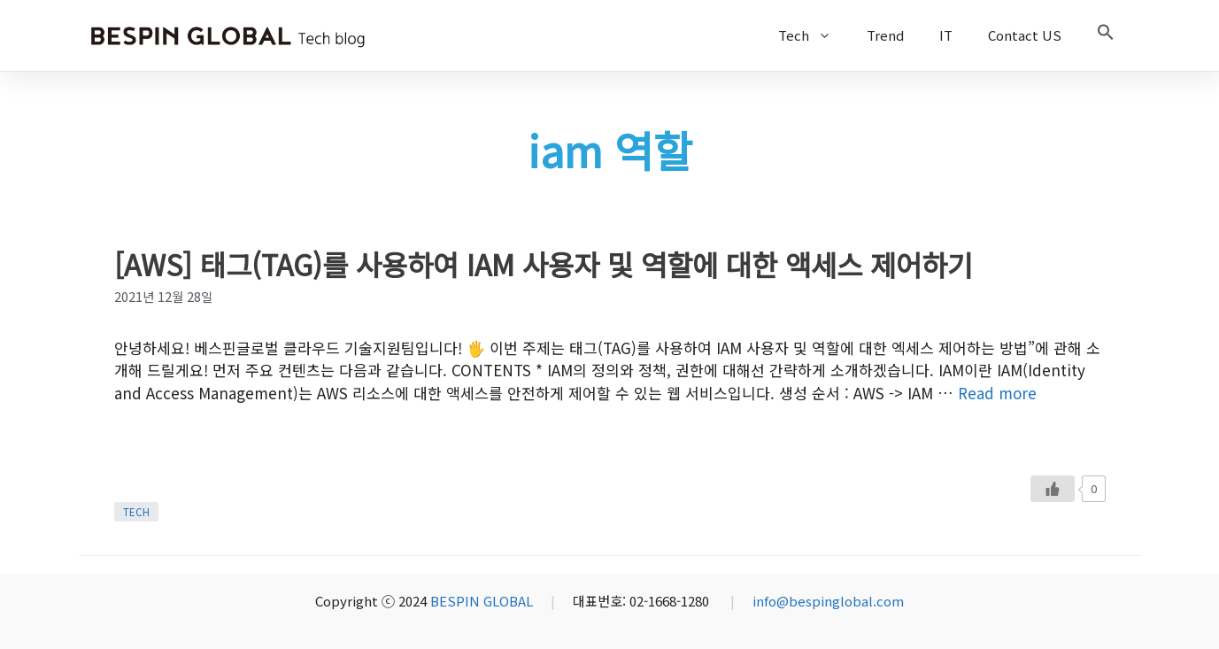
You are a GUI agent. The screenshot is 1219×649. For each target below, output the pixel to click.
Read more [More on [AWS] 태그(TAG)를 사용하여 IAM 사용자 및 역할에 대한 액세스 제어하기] (997, 393)
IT (946, 35)
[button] (1105, 35)
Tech (813, 35)
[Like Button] (1052, 488)
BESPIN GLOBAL (481, 600)
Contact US (1024, 35)
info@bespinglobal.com (828, 600)
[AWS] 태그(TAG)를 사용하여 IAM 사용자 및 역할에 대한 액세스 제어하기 (543, 263)
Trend (885, 35)
